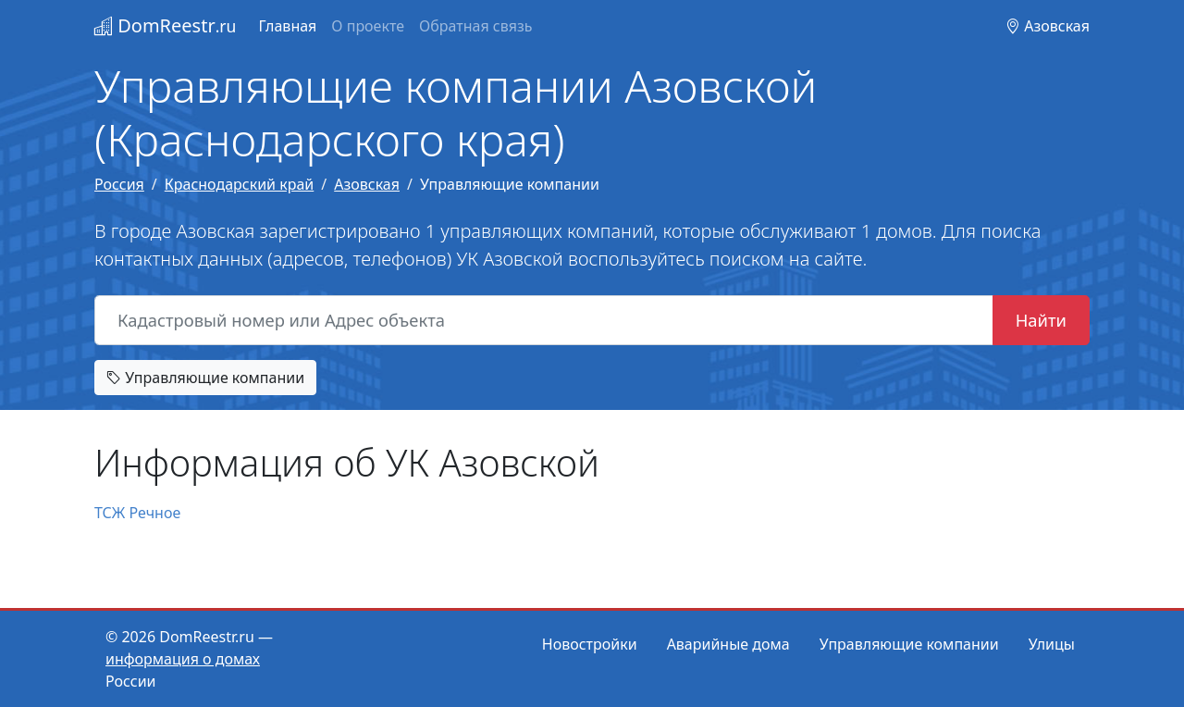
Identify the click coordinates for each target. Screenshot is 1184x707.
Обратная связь (475, 26)
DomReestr (165, 25)
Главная (287, 26)
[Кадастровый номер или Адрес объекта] (543, 320)
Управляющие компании (205, 377)
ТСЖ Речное (137, 512)
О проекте (367, 26)
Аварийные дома (728, 644)
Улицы (1052, 644)
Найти (1041, 319)
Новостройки (589, 644)
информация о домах (182, 659)
